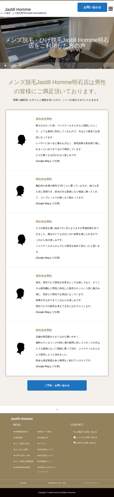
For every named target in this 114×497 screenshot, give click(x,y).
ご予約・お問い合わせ (57, 385)
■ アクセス (42, 444)
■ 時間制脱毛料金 (21, 432)
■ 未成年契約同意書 (22, 467)
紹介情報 (23, 483)
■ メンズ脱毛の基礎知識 (23, 461)
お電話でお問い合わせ (86, 432)
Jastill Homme (22, 419)
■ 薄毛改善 (18, 438)
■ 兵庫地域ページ (45, 461)
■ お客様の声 (43, 438)
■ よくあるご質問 (21, 449)
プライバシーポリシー (90, 483)
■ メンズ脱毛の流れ (22, 444)
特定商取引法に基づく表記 (57, 483)
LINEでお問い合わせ (86, 443)
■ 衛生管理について (46, 449)
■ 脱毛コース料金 (45, 432)
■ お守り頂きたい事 (22, 455)
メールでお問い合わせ (87, 437)
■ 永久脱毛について (46, 455)
